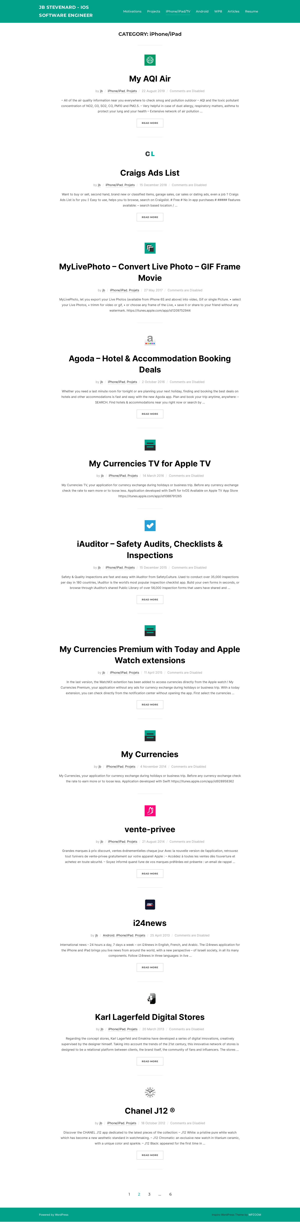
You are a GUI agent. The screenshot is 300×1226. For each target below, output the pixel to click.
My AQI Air (150, 83)
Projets (132, 95)
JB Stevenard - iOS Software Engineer (70, 12)
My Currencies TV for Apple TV (150, 467)
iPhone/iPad (116, 95)
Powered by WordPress (53, 1218)
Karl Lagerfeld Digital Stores (150, 1021)
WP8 (218, 12)
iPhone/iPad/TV (178, 12)
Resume (251, 12)
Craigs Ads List (149, 177)
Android (202, 12)
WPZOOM (255, 1218)
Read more (152, 127)
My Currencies (150, 758)
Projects (153, 12)
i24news (150, 927)
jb (101, 95)
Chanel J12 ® (150, 1115)
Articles (233, 12)
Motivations (132, 12)
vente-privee (150, 833)
